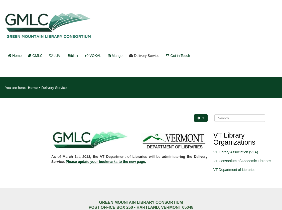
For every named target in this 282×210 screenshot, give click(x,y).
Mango (115, 56)
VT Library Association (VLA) (235, 152)
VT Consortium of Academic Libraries (242, 161)
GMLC (35, 56)
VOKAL (93, 56)
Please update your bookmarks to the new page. (106, 162)
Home (15, 56)
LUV (54, 56)
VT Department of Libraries (234, 170)
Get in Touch (178, 56)
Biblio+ (73, 56)
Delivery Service (144, 56)
